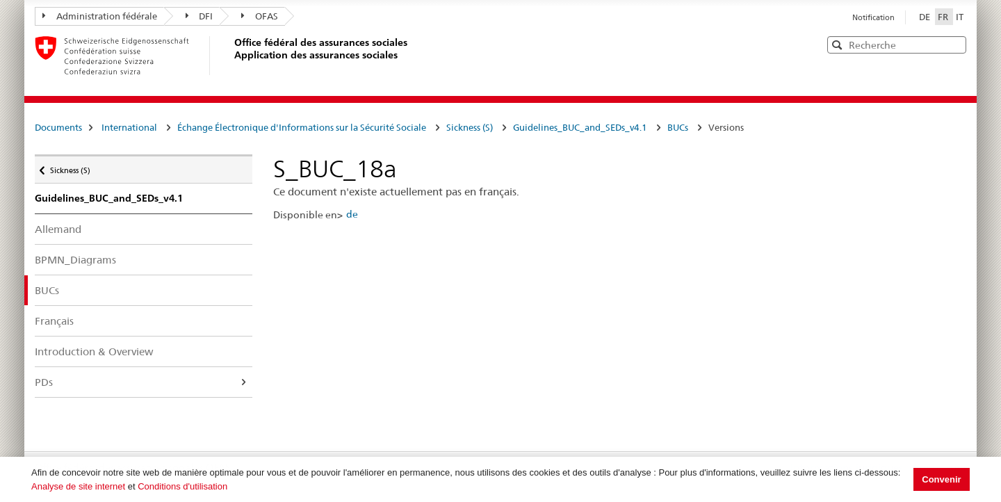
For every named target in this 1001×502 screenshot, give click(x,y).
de (352, 214)
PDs (44, 382)
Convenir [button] (941, 479)
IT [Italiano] (959, 16)
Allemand (58, 229)
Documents (58, 127)
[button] (954, 44)
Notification (873, 17)
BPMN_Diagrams (75, 259)
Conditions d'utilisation (182, 486)
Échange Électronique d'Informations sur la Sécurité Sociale (301, 127)
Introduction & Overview (94, 351)
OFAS (259, 16)
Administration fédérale (99, 16)
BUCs (677, 127)
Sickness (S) (469, 127)
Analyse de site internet (78, 486)
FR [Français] (944, 16)
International (129, 127)
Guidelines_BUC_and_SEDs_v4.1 (580, 127)
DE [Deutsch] (925, 16)
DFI (199, 16)
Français (54, 320)
